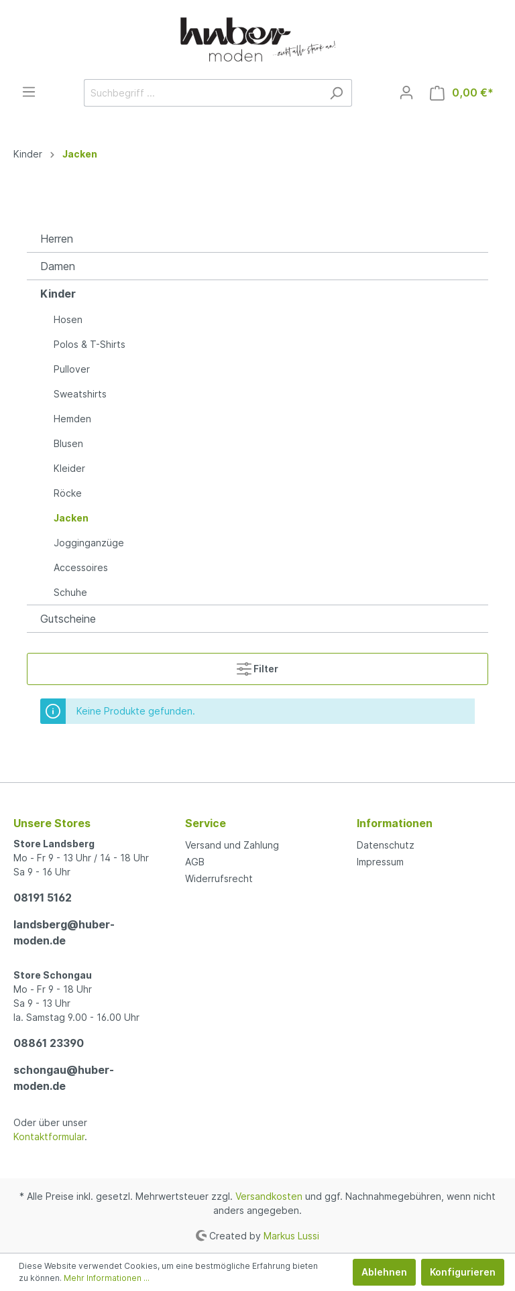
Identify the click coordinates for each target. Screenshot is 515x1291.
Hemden (72, 418)
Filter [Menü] (257, 666)
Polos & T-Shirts (89, 344)
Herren (56, 238)
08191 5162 (42, 897)
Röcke (68, 493)
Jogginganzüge (89, 542)
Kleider (69, 468)
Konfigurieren (463, 1272)
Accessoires (81, 567)
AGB (195, 861)
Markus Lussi (291, 1235)
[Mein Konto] (406, 92)
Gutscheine (68, 618)
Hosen (68, 319)
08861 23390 (48, 1043)
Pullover (72, 369)
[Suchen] (336, 93)
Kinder (58, 293)
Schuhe (70, 592)
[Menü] (28, 92)
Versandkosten (268, 1196)
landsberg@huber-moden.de (64, 932)
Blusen (68, 443)
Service (205, 823)
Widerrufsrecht (219, 878)
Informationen (395, 823)
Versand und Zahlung (232, 845)
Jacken (71, 518)
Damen (57, 266)
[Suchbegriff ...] (202, 93)
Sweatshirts (80, 393)
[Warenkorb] (462, 93)
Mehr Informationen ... (107, 1278)
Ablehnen (384, 1272)
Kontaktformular (48, 1136)
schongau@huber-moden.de (63, 1078)
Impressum (380, 861)
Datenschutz (385, 845)
